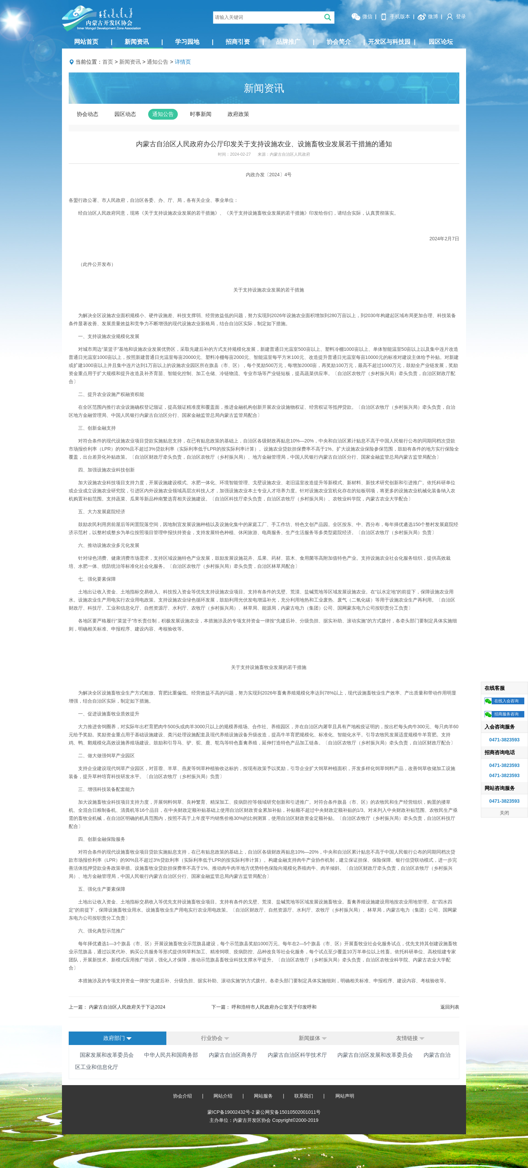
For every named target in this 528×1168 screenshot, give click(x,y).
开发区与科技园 (392, 42)
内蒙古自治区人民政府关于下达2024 (127, 1007)
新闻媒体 (313, 1038)
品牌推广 (295, 42)
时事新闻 (200, 114)
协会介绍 (182, 1096)
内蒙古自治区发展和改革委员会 (375, 1055)
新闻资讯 (144, 42)
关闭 (504, 813)
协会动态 (87, 114)
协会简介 (346, 42)
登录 (455, 17)
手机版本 (394, 17)
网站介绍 (222, 1096)
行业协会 (215, 1038)
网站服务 (263, 1096)
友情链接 (410, 1038)
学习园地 (194, 42)
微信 (361, 17)
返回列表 (449, 1007)
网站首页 (93, 42)
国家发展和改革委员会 (107, 1055)
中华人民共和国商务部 (171, 1055)
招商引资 (245, 42)
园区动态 (125, 114)
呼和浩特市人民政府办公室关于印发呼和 (274, 1007)
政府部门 (117, 1038)
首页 (107, 62)
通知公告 (157, 62)
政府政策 (238, 114)
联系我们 (303, 1096)
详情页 (183, 62)
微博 (427, 17)
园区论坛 (441, 41)
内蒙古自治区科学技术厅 (297, 1055)
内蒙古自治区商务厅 (233, 1055)
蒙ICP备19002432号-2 (231, 1112)
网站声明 (344, 1096)
